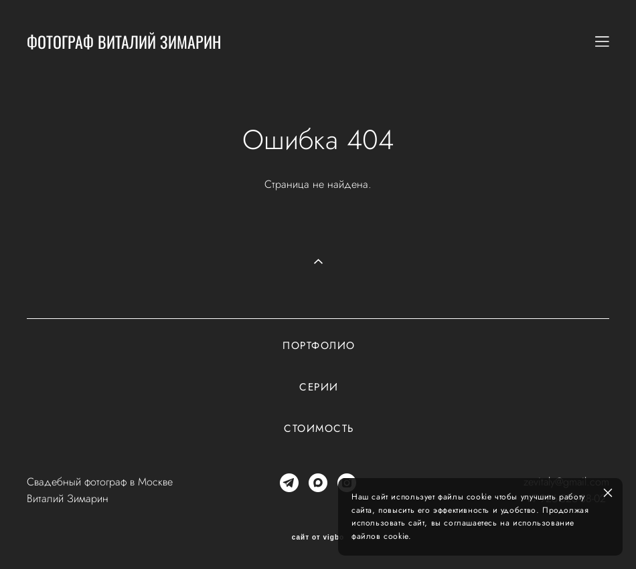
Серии (319, 387)
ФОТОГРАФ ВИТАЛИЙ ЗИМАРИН (124, 41)
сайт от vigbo (318, 537)
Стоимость (319, 428)
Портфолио (319, 345)
